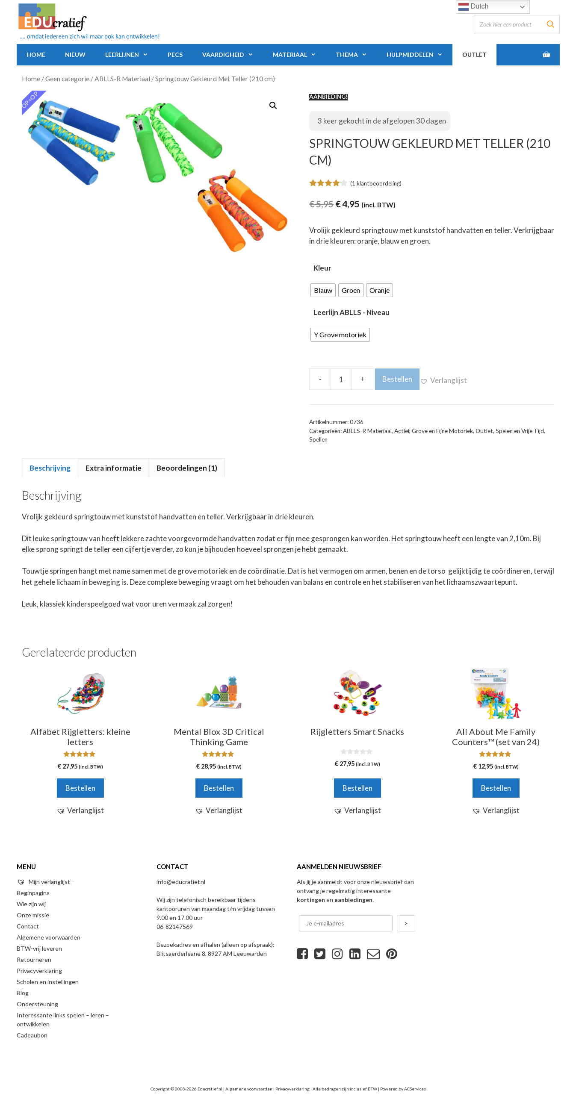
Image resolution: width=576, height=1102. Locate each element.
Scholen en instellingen (48, 981)
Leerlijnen (131, 54)
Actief (401, 430)
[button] (443, 380)
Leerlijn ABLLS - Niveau (351, 312)
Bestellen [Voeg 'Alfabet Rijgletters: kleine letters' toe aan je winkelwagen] (80, 788)
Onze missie (33, 915)
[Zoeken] (550, 24)
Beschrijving (50, 467)
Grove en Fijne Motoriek (442, 430)
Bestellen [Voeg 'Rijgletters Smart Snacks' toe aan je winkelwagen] (357, 788)
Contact (28, 926)
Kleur (322, 267)
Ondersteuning (37, 1004)
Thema (356, 54)
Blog (23, 992)
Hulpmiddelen (419, 54)
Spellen (318, 439)
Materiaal (299, 54)
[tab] (50, 467)
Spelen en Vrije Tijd (520, 430)
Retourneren (34, 959)
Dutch (473, 7)
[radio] (323, 290)
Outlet (474, 54)
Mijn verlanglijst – (46, 881)
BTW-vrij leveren (39, 948)
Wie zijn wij (31, 904)
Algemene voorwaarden (48, 937)
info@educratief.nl (181, 881)
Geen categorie (67, 79)
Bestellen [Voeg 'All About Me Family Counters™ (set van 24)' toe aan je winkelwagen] (496, 788)
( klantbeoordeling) (376, 183)
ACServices (415, 1088)
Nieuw (75, 54)
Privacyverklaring (39, 970)
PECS (175, 54)
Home (36, 54)
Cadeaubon (32, 1035)
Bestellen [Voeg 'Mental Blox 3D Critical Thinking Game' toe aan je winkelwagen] (219, 788)
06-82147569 (175, 926)
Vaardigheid (232, 54)
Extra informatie (114, 467)
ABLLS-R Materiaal (122, 79)
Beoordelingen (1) (187, 467)
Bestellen (397, 378)
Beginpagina (33, 892)
